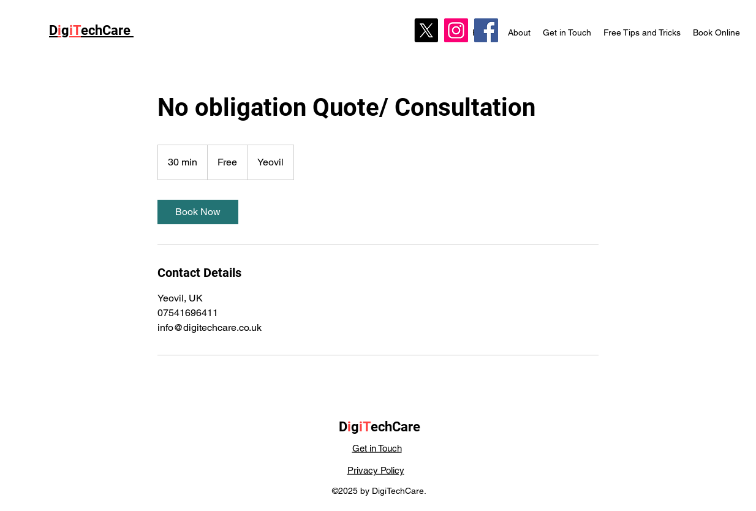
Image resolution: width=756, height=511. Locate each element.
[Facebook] (486, 30)
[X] (426, 30)
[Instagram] (456, 30)
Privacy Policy (375, 470)
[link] (197, 212)
